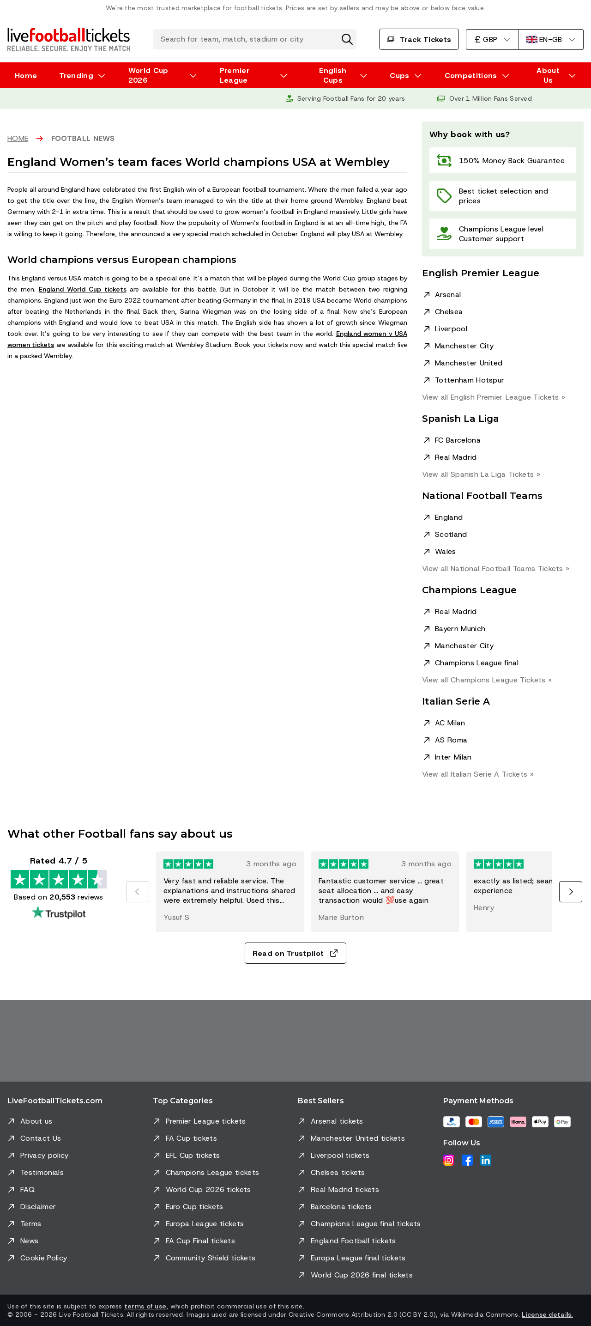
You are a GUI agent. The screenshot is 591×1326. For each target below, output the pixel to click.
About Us (548, 75)
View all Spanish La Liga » (481, 474)
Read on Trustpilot (296, 953)
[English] (551, 39)
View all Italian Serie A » (478, 774)
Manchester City (464, 346)
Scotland (451, 534)
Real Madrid (456, 457)
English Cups (332, 75)
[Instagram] (448, 1160)
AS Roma (451, 740)
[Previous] (138, 892)
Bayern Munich (460, 628)
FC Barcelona (458, 440)
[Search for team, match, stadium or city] (254, 39)
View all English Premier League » (493, 397)
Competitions (471, 75)
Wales (445, 551)
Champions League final (477, 663)
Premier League (235, 75)
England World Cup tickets (83, 289)
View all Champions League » (487, 680)
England (449, 517)
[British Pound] (492, 39)
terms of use (145, 1306)
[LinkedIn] (485, 1160)
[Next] (571, 892)
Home (26, 75)
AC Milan (450, 723)
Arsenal (448, 294)
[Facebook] (467, 1160)
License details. (547, 1314)
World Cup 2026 (148, 75)
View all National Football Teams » (495, 568)
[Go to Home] (68, 39)
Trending (76, 75)
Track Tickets (419, 39)
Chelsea (449, 311)
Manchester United (468, 363)
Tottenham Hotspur (469, 380)
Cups (399, 75)
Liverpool (451, 329)
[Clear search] (347, 39)
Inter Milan (453, 757)
